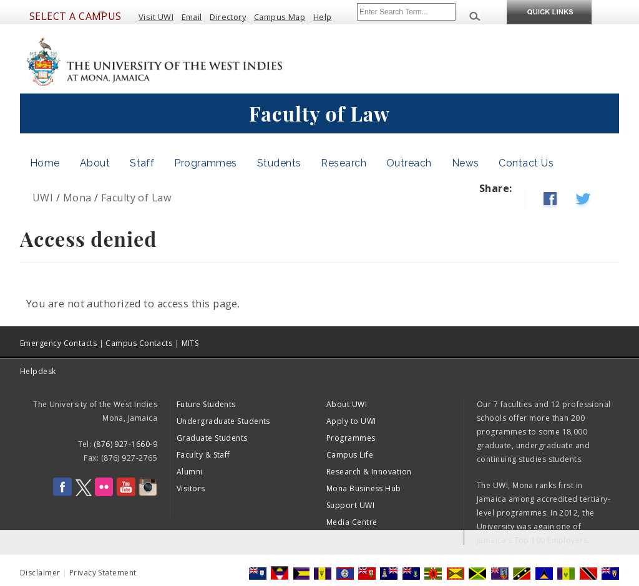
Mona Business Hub (363, 488)
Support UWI (350, 505)
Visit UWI (156, 16)
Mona (77, 197)
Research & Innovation (368, 471)
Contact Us (526, 163)
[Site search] (406, 12)
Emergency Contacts (58, 343)
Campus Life (349, 454)
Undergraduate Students (223, 421)
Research (343, 163)
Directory (228, 16)
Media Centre (351, 522)
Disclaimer (40, 572)
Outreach (409, 163)
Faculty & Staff (203, 454)
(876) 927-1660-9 (125, 444)
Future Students (206, 404)
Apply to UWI (351, 421)
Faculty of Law (136, 197)
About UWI (346, 404)
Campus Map (280, 16)
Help (322, 16)
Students (279, 163)
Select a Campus (75, 16)
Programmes (205, 163)
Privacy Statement (103, 572)
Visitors (191, 488)
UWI (42, 197)
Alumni (190, 471)
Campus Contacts (138, 343)
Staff (142, 163)
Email (192, 16)
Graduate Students (212, 438)
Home (45, 163)
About (95, 163)
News (465, 163)
